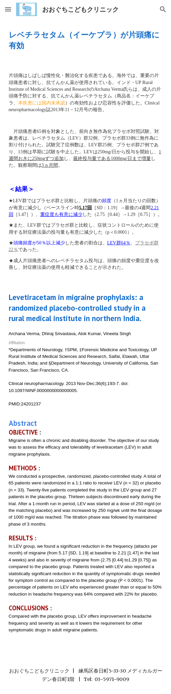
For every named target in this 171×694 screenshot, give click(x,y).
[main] (85, 40)
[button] (8, 9)
